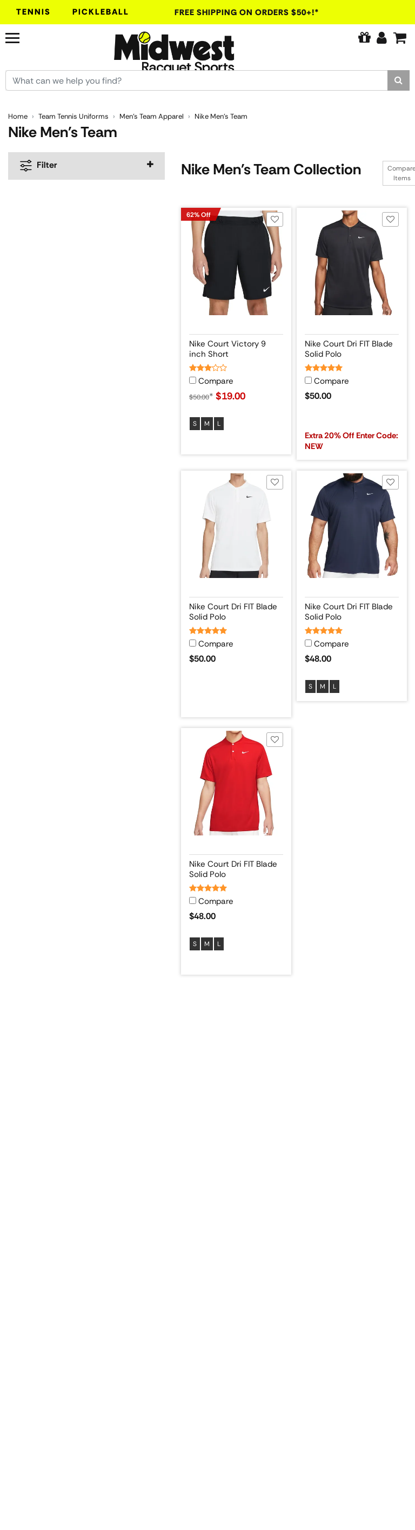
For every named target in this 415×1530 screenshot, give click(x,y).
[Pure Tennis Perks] (364, 38)
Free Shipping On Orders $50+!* (247, 12)
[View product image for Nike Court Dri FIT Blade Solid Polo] (351, 262)
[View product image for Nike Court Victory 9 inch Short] (236, 262)
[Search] (398, 80)
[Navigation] (36, 37)
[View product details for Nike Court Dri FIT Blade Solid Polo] (352, 347)
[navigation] (86, 166)
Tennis (33, 11)
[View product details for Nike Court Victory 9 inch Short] (236, 347)
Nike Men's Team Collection (271, 169)
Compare (215, 381)
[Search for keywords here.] (196, 80)
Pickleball (100, 11)
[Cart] (400, 38)
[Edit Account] (381, 38)
